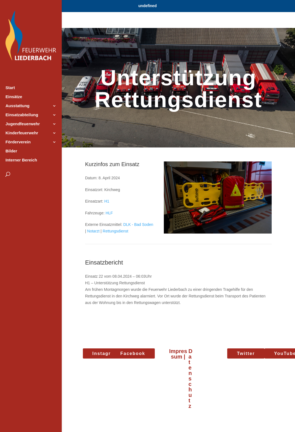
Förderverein (18, 142)
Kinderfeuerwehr (21, 133)
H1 (106, 201)
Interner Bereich (21, 160)
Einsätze (13, 97)
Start (10, 88)
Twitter (246, 353)
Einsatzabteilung (21, 115)
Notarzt (93, 231)
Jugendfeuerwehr (22, 124)
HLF (109, 213)
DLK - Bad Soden (138, 224)
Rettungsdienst (115, 231)
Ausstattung (17, 106)
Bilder (11, 151)
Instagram (105, 353)
